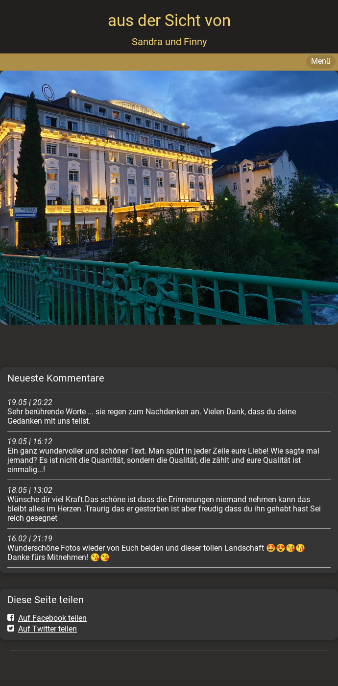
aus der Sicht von (169, 20)
